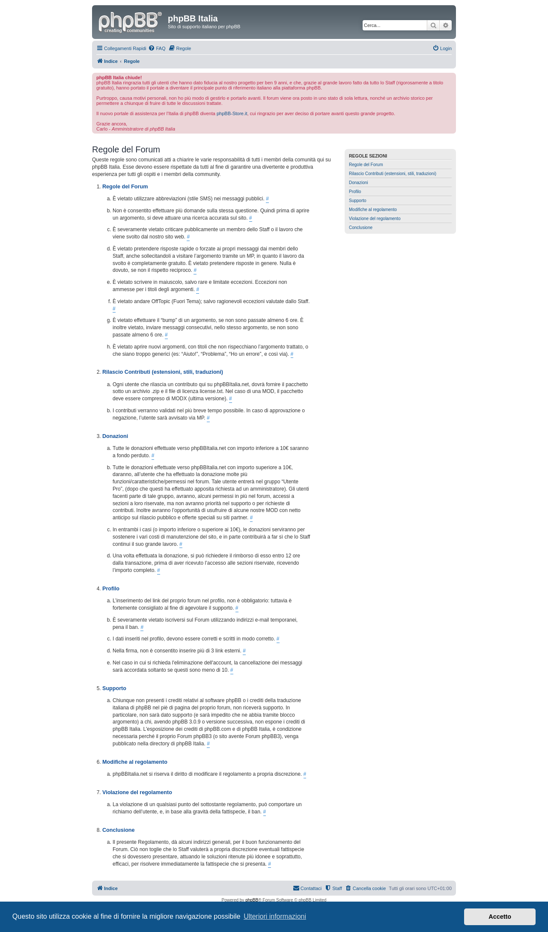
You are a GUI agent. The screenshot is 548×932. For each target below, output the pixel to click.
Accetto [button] (499, 916)
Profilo (355, 191)
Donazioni (358, 182)
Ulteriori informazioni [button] (275, 916)
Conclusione (360, 227)
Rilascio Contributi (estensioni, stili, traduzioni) (392, 173)
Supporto (357, 200)
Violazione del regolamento (374, 218)
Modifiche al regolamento (373, 209)
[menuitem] (156, 48)
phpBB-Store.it (232, 113)
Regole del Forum (366, 164)
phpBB (251, 900)
